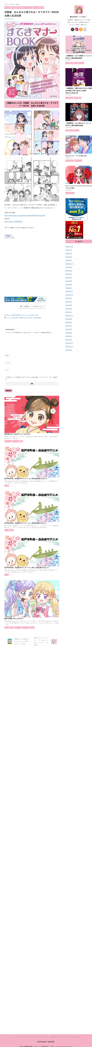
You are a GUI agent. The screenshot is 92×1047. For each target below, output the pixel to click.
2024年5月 (68, 269)
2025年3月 (68, 249)
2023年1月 (68, 307)
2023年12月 (68, 287)
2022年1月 (68, 335)
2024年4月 (68, 273)
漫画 (37, 315)
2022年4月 (68, 324)
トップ (14, 841)
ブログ (46, 841)
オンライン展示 (75, 841)
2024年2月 (68, 280)
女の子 (24, 317)
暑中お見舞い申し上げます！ (41, 477)
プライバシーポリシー (64, 841)
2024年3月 (68, 276)
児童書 (13, 315)
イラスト (8, 317)
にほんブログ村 (9, 237)
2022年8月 (68, 314)
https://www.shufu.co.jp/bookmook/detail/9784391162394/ (23, 215)
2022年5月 (68, 321)
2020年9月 (68, 345)
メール (8, 362)
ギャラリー (39, 841)
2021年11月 (68, 342)
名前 (7, 355)
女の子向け (32, 315)
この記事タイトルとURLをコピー (31, 306)
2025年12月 (68, 242)
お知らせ (8, 315)
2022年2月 (68, 331)
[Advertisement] (19, 254)
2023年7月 (68, 297)
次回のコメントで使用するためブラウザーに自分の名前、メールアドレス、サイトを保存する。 (31, 378)
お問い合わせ (53, 841)
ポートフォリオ (31, 841)
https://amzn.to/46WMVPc (13, 221)
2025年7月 (68, 245)
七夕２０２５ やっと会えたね (74, 151)
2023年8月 (68, 293)
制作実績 (17, 315)
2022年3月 (68, 328)
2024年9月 (68, 262)
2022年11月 (68, 311)
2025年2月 (68, 252)
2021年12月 (68, 338)
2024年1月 (68, 283)
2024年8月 (68, 266)
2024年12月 (68, 259)
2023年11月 (68, 290)
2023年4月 (68, 304)
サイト (7, 369)
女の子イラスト (25, 315)
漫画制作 (38, 317)
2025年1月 (68, 255)
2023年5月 (68, 300)
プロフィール (22, 841)
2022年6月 (68, 318)
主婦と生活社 (14, 317)
